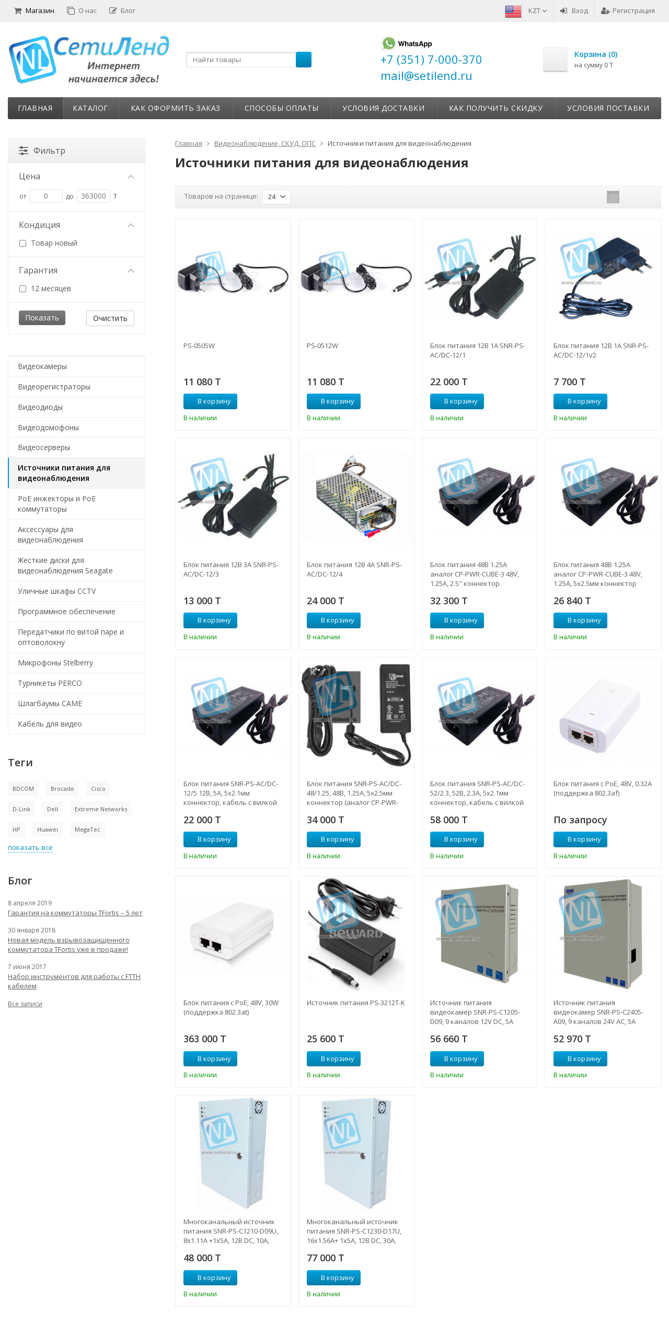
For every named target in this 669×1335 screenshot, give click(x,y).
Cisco (98, 788)
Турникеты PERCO (50, 683)
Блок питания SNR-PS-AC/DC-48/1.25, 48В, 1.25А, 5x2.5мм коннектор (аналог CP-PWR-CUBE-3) (354, 793)
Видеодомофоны (48, 427)
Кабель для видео (50, 724)
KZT (537, 10)
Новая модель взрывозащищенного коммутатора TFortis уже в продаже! (69, 944)
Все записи (25, 1003)
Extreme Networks (101, 809)
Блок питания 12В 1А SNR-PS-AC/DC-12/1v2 (601, 350)
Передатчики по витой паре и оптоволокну (71, 637)
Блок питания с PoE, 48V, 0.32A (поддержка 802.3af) (602, 788)
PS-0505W (199, 345)
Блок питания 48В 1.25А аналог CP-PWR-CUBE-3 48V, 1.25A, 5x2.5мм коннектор (597, 574)
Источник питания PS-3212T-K (356, 1002)
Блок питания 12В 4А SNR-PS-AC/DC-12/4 (354, 569)
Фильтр (42, 150)
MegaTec (87, 829)
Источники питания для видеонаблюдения (64, 473)
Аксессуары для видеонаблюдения (50, 534)
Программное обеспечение (67, 611)
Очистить (110, 318)
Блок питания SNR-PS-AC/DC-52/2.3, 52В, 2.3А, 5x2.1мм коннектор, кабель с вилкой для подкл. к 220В (477, 793)
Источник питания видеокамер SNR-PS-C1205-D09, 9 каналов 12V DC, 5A (475, 1012)
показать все (30, 847)
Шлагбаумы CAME (50, 703)
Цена (76, 176)
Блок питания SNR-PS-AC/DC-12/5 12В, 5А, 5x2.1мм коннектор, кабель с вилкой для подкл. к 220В (230, 793)
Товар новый (48, 243)
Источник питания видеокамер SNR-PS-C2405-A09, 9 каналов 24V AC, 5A (598, 1012)
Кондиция (76, 225)
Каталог (90, 108)
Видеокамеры (42, 366)
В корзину (208, 401)
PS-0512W (322, 345)
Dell (52, 809)
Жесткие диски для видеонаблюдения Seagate (65, 565)
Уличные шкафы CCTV (57, 591)
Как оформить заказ (176, 108)
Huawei (47, 829)
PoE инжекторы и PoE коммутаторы (57, 503)
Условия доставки (383, 108)
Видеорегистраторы (54, 387)
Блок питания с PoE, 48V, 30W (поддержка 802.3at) (231, 1007)
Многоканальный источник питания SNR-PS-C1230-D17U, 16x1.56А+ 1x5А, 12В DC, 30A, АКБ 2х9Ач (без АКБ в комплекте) (354, 1231)
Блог (122, 10)
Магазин (34, 10)
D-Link (21, 809)
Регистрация (628, 10)
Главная (35, 108)
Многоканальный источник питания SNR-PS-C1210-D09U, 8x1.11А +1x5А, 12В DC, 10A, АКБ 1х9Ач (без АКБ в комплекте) (230, 1231)
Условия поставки (608, 108)
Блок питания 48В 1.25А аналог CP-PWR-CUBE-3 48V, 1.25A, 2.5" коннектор (474, 574)
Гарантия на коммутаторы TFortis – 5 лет (75, 912)
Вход (574, 10)
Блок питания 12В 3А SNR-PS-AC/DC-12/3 (231, 569)
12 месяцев (45, 288)
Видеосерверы (44, 447)
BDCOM (23, 788)
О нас (82, 10)
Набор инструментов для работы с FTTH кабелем (74, 981)
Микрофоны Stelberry (55, 663)
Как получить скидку (496, 108)
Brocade (62, 788)
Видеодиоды (40, 407)
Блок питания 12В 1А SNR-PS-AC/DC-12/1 (477, 350)
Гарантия (76, 270)
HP (16, 829)
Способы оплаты (282, 108)
